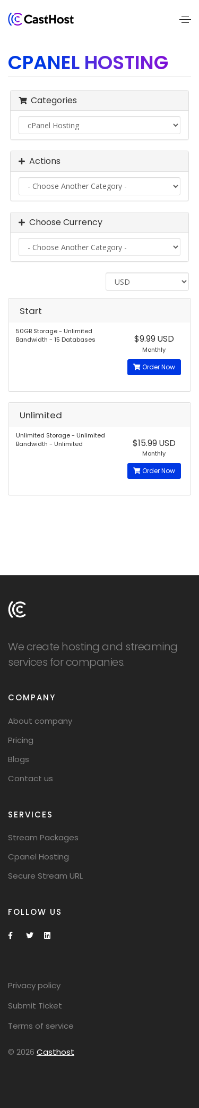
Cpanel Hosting (38, 856)
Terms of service (41, 1025)
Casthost (55, 1051)
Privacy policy (34, 985)
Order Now (154, 366)
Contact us (30, 778)
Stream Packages (43, 837)
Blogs (18, 759)
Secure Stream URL (45, 875)
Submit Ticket (35, 1005)
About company (40, 720)
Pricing (20, 740)
